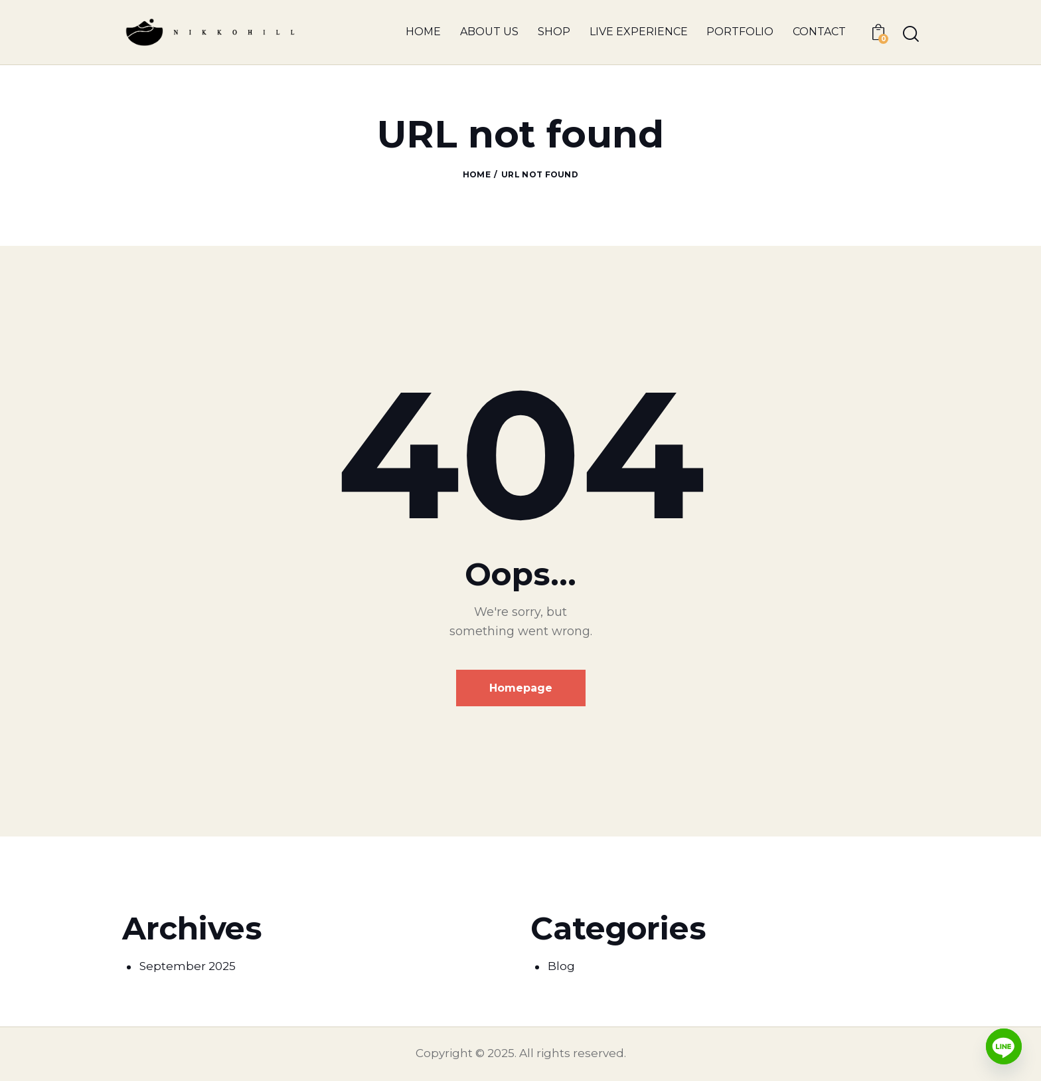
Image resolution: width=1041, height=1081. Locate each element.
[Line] (1004, 1046)
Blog (561, 966)
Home (477, 174)
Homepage (520, 688)
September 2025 (187, 966)
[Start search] (911, 34)
